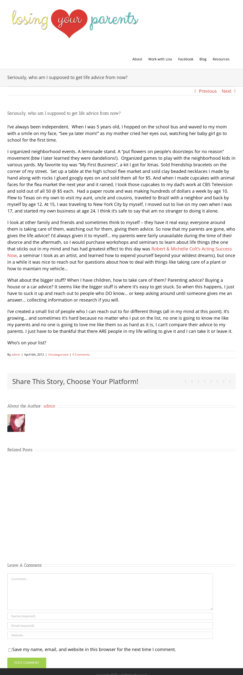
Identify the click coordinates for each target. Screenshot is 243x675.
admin (16, 354)
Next (226, 91)
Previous (208, 91)
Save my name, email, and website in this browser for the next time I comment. (94, 649)
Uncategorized (58, 354)
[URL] (110, 635)
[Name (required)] (110, 616)
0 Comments (81, 354)
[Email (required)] (110, 625)
